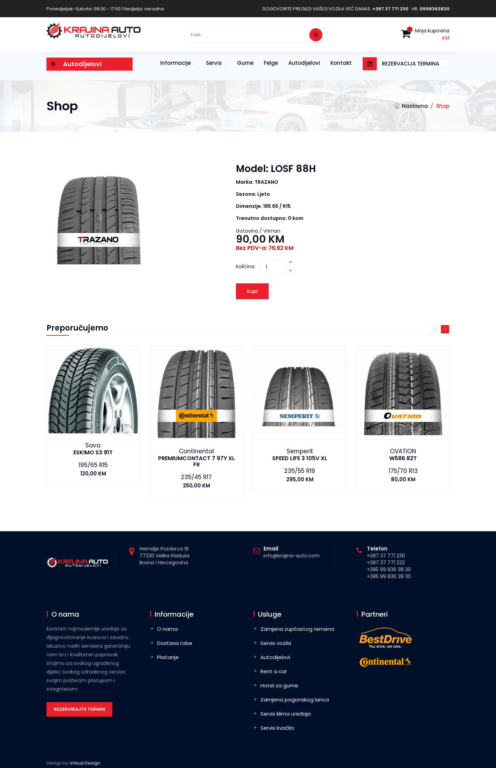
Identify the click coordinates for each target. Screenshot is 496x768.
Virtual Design (85, 763)
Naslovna (415, 106)
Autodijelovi (304, 63)
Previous (434, 329)
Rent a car (273, 671)
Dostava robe (174, 643)
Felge (271, 63)
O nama (167, 629)
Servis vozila (275, 643)
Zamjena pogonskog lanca (294, 699)
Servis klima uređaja (285, 713)
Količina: (245, 266)
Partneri (374, 614)
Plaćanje (168, 657)
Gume (245, 63)
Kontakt (341, 63)
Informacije (175, 63)
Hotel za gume (279, 685)
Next (445, 329)
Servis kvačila (277, 727)
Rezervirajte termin (79, 709)
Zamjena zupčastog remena (297, 629)
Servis (214, 63)
